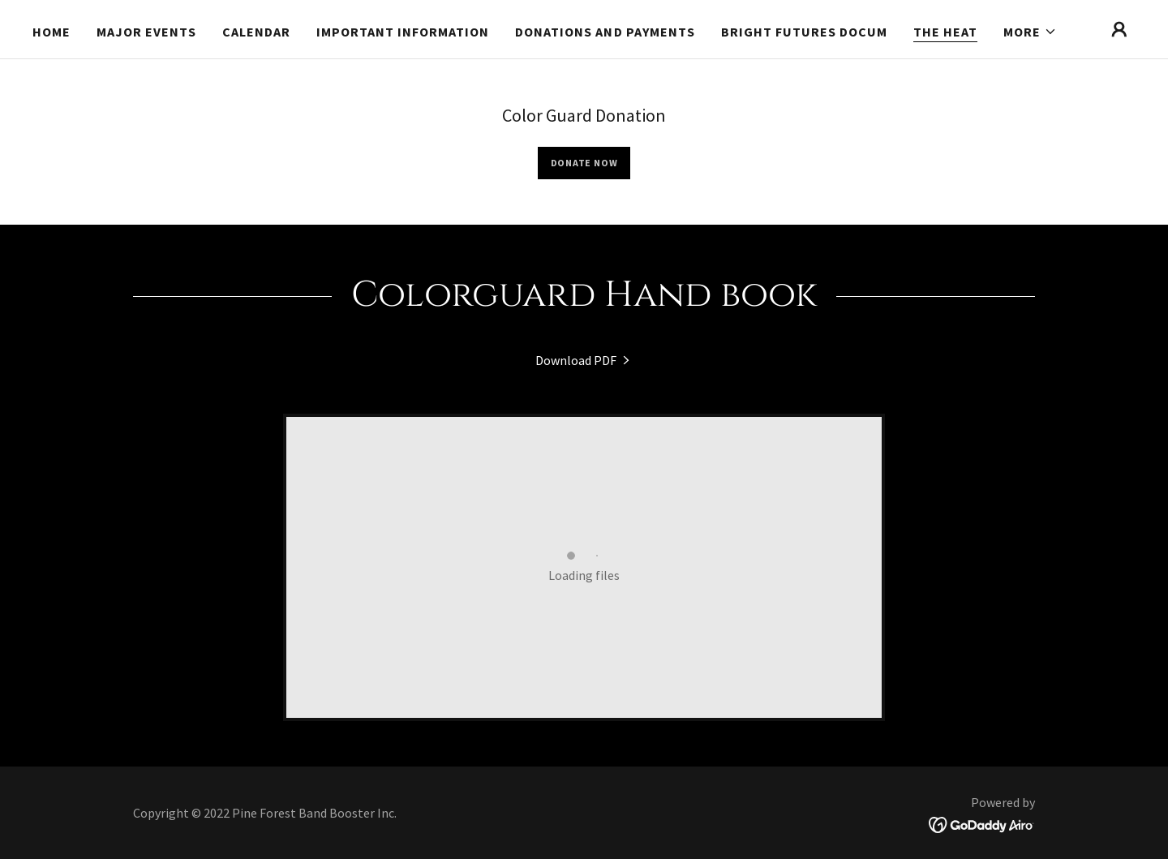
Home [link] (51, 32)
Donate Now (584, 163)
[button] (1030, 31)
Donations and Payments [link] (604, 32)
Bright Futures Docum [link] (804, 32)
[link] (584, 360)
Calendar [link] (256, 32)
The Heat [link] (945, 32)
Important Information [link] (402, 32)
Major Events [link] (146, 32)
